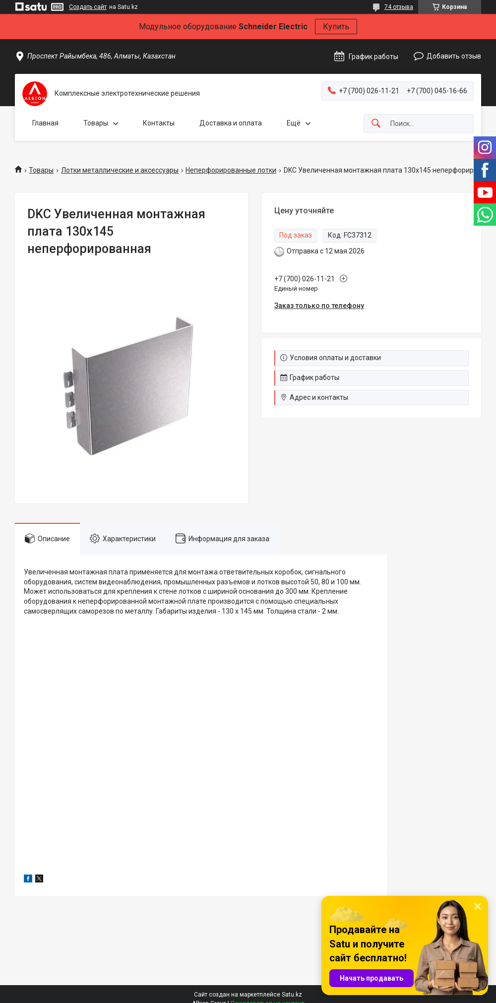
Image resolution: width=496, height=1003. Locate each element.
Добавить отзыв (454, 56)
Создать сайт (88, 6)
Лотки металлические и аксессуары (120, 170)
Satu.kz (292, 994)
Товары (95, 123)
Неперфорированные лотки (231, 170)
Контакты (159, 123)
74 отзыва (398, 6)
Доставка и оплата (230, 123)
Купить (336, 26)
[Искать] (376, 123)
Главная (45, 123)
